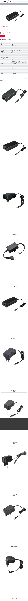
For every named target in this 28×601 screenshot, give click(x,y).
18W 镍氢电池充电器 (14, 442)
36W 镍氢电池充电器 (14, 234)
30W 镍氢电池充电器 (14, 286)
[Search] (27, 1)
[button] (10, 1)
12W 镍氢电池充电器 (14, 494)
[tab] (1, 39)
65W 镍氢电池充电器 (14, 182)
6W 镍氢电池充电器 (14, 546)
